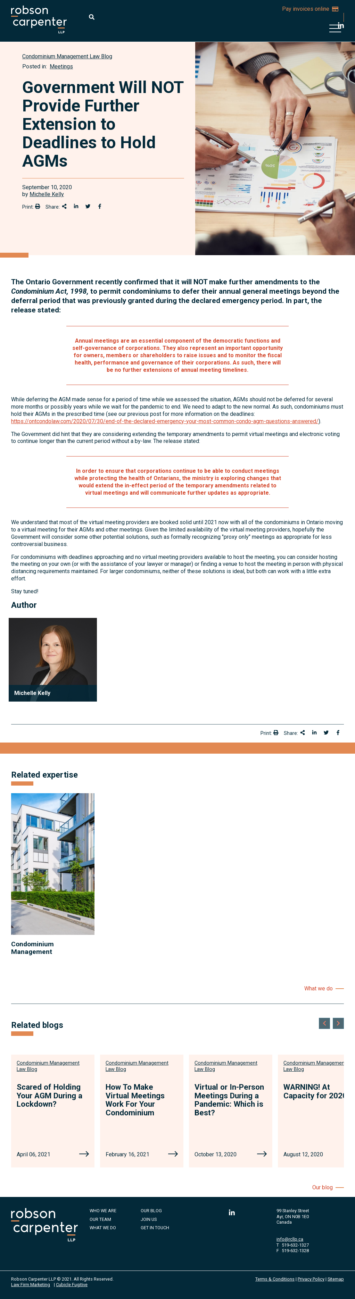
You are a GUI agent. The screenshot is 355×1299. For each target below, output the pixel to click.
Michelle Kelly (47, 194)
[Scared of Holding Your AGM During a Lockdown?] (84, 1154)
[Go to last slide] (324, 1023)
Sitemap (336, 1279)
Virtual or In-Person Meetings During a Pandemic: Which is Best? (229, 1099)
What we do (318, 988)
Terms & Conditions (275, 1279)
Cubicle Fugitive (72, 1284)
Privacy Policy (311, 1279)
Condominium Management (32, 947)
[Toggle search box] (91, 17)
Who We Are (103, 1210)
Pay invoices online (310, 9)
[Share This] (64, 206)
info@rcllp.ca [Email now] (289, 1239)
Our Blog (151, 1210)
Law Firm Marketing (30, 1284)
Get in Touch (155, 1227)
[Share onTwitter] (88, 206)
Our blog (322, 1187)
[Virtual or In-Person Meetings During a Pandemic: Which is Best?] (262, 1154)
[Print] (37, 206)
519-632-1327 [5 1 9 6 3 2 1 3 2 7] (295, 1245)
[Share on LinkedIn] (76, 206)
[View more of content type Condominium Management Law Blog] (67, 56)
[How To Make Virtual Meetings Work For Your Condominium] (173, 1154)
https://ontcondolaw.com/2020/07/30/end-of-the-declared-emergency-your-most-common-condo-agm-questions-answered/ (165, 421)
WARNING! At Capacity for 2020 (315, 1091)
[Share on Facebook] (100, 206)
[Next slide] (338, 1023)
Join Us (149, 1219)
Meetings (61, 66)
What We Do (103, 1227)
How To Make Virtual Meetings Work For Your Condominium (135, 1099)
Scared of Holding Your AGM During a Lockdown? (49, 1095)
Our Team (100, 1219)
